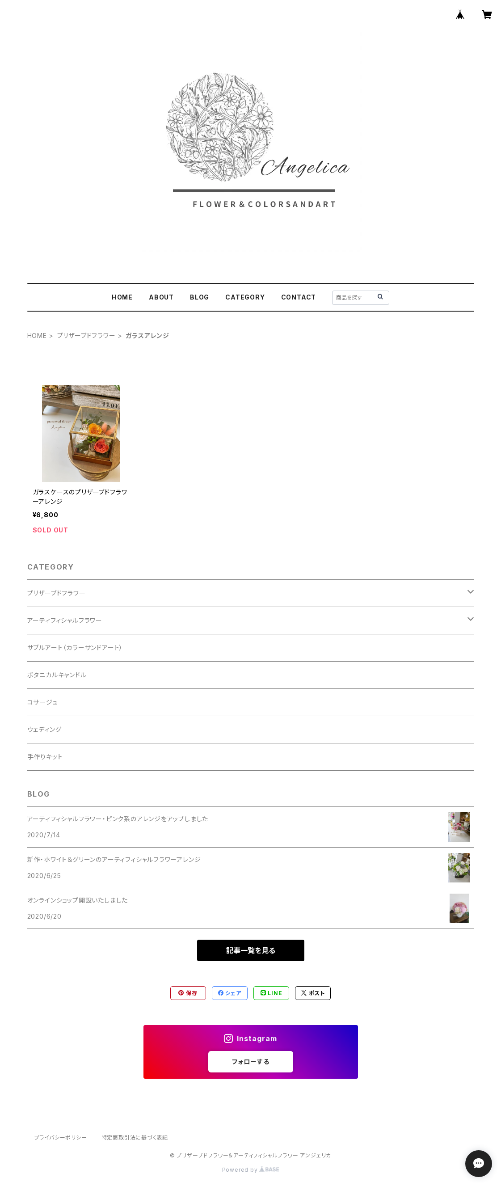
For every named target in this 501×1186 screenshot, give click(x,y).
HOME (122, 297)
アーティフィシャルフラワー (64, 620)
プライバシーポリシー (60, 1137)
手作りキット (45, 756)
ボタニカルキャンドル (57, 675)
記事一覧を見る (250, 950)
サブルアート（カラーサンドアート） (75, 647)
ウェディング (44, 729)
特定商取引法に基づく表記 (134, 1137)
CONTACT (298, 297)
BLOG (199, 297)
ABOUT (161, 297)
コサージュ (42, 702)
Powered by (250, 1169)
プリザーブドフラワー (86, 335)
